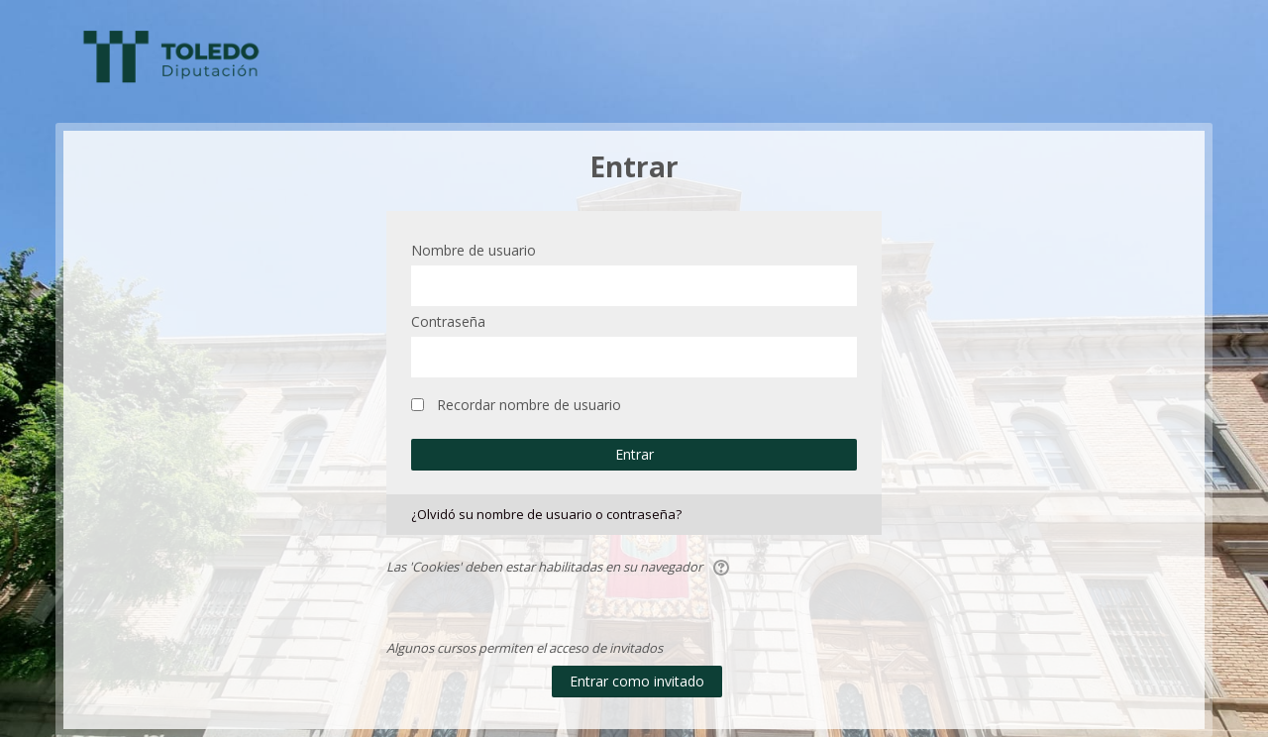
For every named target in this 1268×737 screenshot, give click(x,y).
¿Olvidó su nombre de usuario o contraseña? (546, 514)
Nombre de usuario (473, 250)
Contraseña (448, 321)
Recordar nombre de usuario (529, 404)
